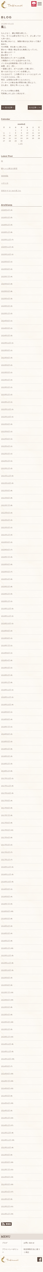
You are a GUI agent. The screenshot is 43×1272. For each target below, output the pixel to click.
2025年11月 (6, 247)
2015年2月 (5, 1029)
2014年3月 (5, 1110)
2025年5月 (5, 291)
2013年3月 (5, 1199)
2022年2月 (5, 461)
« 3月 (20, 144)
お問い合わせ (29, 1243)
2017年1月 (5, 860)
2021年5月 (5, 513)
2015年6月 (5, 1000)
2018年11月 (6, 697)
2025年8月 (5, 269)
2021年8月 (5, 498)
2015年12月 (6, 955)
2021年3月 (5, 527)
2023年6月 (5, 365)
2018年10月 (6, 704)
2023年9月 (5, 350)
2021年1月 (5, 535)
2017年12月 (6, 778)
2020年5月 (5, 572)
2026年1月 (5, 232)
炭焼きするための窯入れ (11, 191)
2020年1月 (5, 601)
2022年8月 (5, 431)
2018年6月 (5, 734)
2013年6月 (5, 1177)
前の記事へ (9, 107)
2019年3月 (5, 668)
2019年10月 (6, 623)
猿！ (3, 26)
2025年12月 (6, 240)
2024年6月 (5, 321)
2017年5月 (5, 830)
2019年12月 (6, 608)
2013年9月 (5, 1155)
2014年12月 (6, 1044)
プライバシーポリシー (10, 1250)
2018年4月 (5, 749)
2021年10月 (6, 483)
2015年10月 (6, 970)
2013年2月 (5, 1206)
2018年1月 (5, 771)
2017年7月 (5, 815)
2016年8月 (5, 896)
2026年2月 (5, 225)
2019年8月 (5, 638)
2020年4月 (5, 579)
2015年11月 (6, 963)
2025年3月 (5, 306)
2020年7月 (5, 557)
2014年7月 (5, 1081)
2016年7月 (5, 904)
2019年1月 (5, 682)
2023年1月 (5, 402)
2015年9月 (5, 978)
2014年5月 (5, 1096)
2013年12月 (6, 1133)
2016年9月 (5, 889)
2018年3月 (5, 756)
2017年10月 (6, 793)
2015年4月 (5, 1014)
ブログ (5, 1243)
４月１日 (4, 183)
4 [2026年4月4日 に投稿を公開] (33, 130)
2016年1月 (5, 948)
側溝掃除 (4, 176)
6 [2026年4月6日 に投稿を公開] (4, 133)
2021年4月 (5, 520)
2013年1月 (5, 1214)
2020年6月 (5, 564)
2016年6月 (5, 911)
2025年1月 (5, 313)
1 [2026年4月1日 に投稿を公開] (15, 130)
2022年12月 (6, 409)
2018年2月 (5, 764)
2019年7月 (5, 645)
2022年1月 (5, 468)
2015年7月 (5, 992)
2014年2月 (5, 1118)
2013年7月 (5, 1169)
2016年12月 (6, 867)
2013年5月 (5, 1184)
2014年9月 (5, 1066)
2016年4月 (5, 926)
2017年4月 (5, 837)
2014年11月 (6, 1051)
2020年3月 (5, 586)
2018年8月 (5, 719)
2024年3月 (5, 335)
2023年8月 (5, 358)
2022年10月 (6, 417)
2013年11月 (6, 1140)
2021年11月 (6, 476)
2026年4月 (5, 210)
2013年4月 (5, 1192)
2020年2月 (5, 594)
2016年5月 (5, 918)
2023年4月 (5, 380)
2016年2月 (5, 941)
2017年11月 (6, 786)
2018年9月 (5, 712)
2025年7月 (5, 276)
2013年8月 (5, 1162)
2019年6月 (5, 653)
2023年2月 (5, 394)
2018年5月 (5, 741)
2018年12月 (6, 690)
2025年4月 (5, 298)
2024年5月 (5, 328)
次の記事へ (33, 107)
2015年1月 (5, 1037)
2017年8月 (5, 808)
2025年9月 (5, 262)
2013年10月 (6, 1147)
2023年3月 (5, 387)
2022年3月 (5, 454)
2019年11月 (6, 616)
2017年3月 (5, 845)
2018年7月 (5, 727)
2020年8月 (5, 550)
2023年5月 (5, 372)
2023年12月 (6, 343)
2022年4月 (5, 446)
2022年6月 (5, 439)
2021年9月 (5, 490)
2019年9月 (5, 631)
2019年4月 (5, 660)
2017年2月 (5, 852)
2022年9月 (5, 424)
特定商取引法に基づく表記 (32, 1250)
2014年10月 (6, 1059)
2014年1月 (5, 1125)
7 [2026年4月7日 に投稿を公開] (9, 133)
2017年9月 (5, 800)
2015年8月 (5, 985)
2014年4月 (5, 1103)
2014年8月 (5, 1074)
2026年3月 (5, 217)
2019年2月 (5, 675)
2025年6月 (5, 284)
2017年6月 (5, 823)
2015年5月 (5, 1007)
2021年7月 (5, 505)
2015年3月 (5, 1022)
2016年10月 (6, 882)
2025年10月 (6, 254)
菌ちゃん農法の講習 (9, 168)
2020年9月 (5, 542)
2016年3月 (5, 933)
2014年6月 (5, 1088)
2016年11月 (6, 874)
